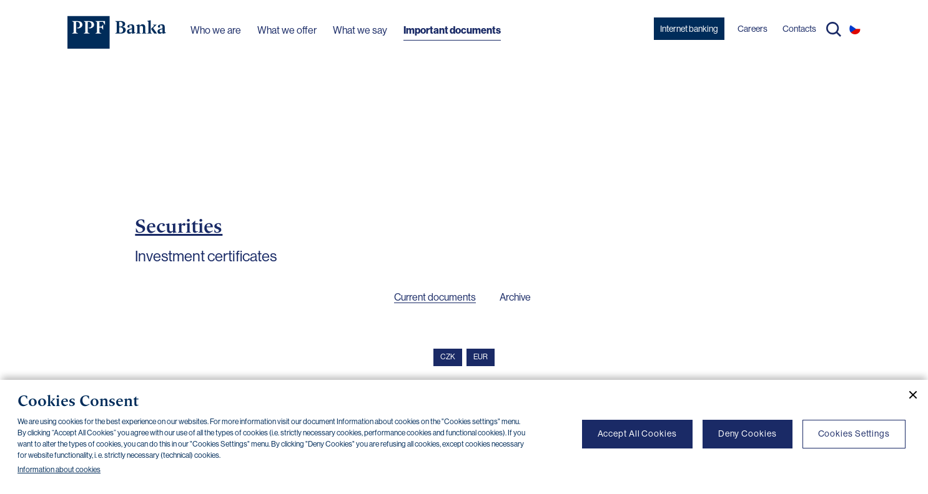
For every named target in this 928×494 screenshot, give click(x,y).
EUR (480, 356)
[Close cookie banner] (908, 395)
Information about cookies (59, 469)
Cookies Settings (854, 433)
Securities (178, 226)
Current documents (435, 297)
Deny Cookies (747, 433)
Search (833, 29)
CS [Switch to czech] (855, 28)
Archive (515, 297)
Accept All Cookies (637, 433)
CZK (447, 356)
